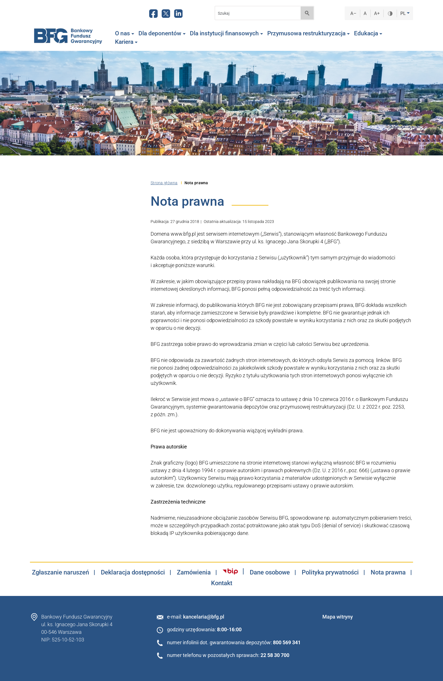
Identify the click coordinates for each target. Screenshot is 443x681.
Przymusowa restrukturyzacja (308, 33)
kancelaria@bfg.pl (203, 617)
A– (353, 13)
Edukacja (368, 33)
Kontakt (221, 583)
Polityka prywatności (330, 572)
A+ (377, 13)
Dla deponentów (162, 33)
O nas (124, 33)
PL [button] (403, 13)
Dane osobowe (270, 572)
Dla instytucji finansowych (226, 33)
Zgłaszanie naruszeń (60, 572)
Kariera (126, 41)
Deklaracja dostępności (133, 572)
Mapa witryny (337, 617)
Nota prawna (388, 572)
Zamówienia (194, 572)
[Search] (256, 13)
